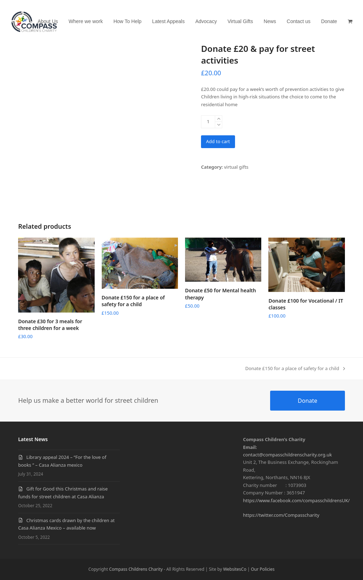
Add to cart (218, 141)
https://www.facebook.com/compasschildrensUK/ (296, 500)
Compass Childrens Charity (136, 569)
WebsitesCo (234, 569)
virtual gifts (236, 167)
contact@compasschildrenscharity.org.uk (287, 454)
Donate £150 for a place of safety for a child (295, 368)
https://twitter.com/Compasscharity (281, 515)
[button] (350, 21)
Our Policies (263, 569)
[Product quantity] (208, 121)
